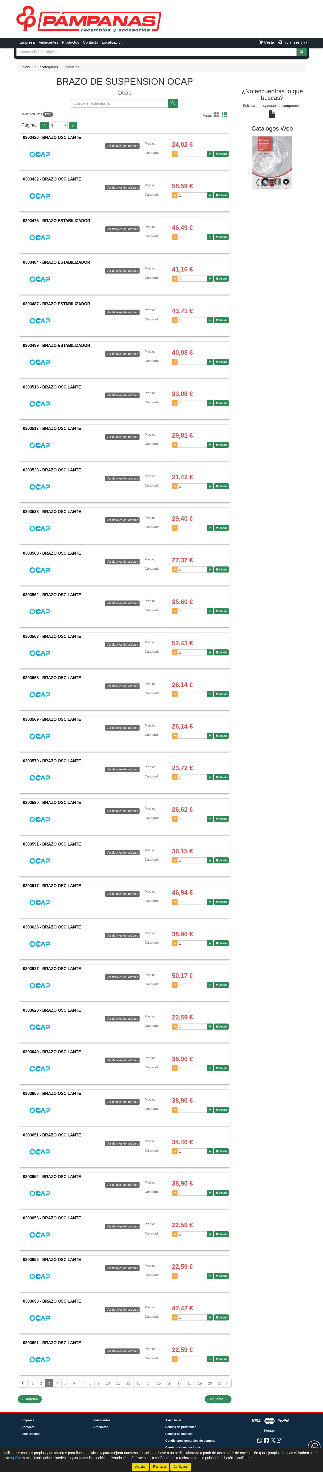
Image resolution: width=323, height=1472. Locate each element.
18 (189, 1383)
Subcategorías (46, 67)
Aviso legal (173, 1420)
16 (169, 1383)
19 (200, 1383)
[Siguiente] (227, 1383)
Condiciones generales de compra (189, 1441)
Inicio (25, 67)
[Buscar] (302, 52)
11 (118, 1383)
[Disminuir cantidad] (175, 154)
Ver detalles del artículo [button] (122, 146)
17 (179, 1383)
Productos (70, 42)
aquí (13, 1458)
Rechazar (159, 1466)
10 (108, 1383)
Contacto (90, 42)
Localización (112, 42)
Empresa (27, 42)
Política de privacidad (180, 1427)
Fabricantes (48, 42)
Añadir (221, 153)
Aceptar (140, 1466)
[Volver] (23, 1383)
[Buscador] (156, 52)
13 (139, 1383)
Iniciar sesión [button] (292, 42)
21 (220, 1383)
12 (128, 1383)
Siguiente (218, 1399)
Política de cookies (179, 1434)
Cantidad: (152, 153)
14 (149, 1383)
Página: (29, 125)
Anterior (29, 1399)
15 (159, 1383)
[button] (217, 115)
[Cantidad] (192, 154)
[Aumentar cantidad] (210, 154)
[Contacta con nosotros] (314, 1446)
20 (210, 1383)
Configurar (181, 1466)
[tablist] (272, 162)
